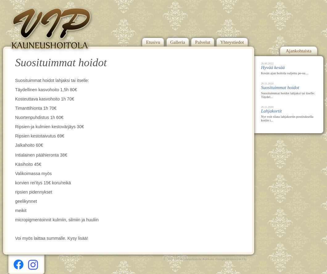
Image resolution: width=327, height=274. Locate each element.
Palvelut (202, 42)
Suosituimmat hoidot (280, 87)
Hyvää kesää (273, 67)
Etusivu (153, 42)
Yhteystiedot (232, 42)
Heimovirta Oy (236, 259)
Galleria (177, 42)
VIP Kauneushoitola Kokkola (194, 259)
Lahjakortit (271, 110)
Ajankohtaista (298, 50)
